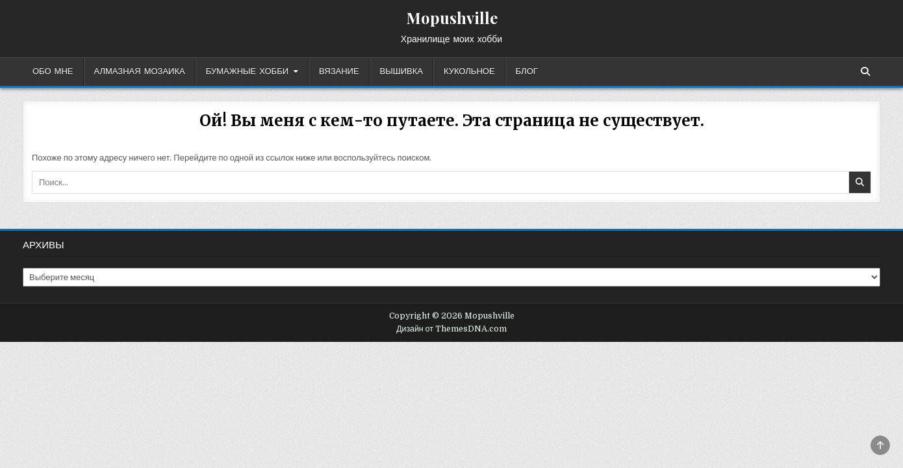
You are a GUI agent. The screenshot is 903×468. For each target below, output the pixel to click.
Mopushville (452, 17)
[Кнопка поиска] (865, 71)
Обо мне (52, 71)
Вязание (339, 71)
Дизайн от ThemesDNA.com (451, 328)
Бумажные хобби (247, 71)
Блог (527, 71)
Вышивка (401, 71)
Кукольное (469, 71)
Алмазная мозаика (139, 71)
